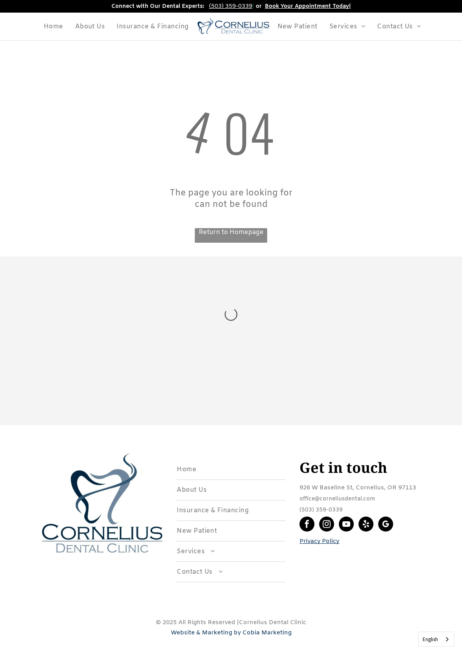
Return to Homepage (231, 232)
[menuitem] (53, 26)
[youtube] (346, 525)
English (430, 639)
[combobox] (436, 639)
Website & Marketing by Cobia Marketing (231, 633)
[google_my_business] (385, 525)
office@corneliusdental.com (337, 499)
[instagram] (326, 525)
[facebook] (306, 525)
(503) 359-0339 (230, 6)
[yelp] (366, 525)
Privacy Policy (319, 541)
